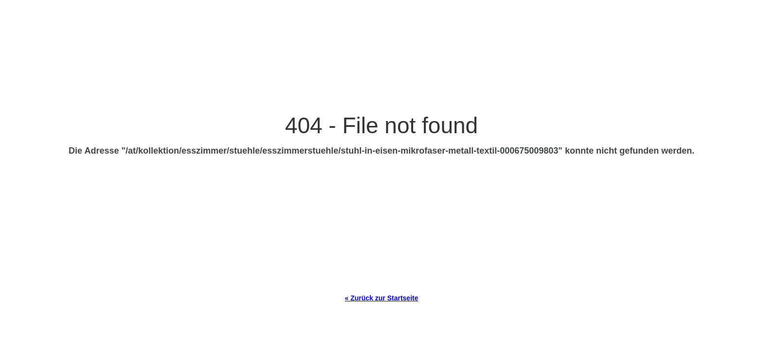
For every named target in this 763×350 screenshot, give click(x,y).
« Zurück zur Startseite (381, 298)
